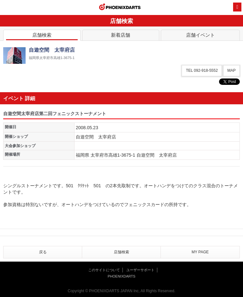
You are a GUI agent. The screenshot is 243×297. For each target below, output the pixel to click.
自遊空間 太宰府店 (96, 136)
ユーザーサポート (140, 270)
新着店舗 (121, 36)
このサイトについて (104, 270)
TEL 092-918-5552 (202, 70)
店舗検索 (42, 36)
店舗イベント (200, 36)
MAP (231, 70)
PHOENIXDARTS (120, 8)
